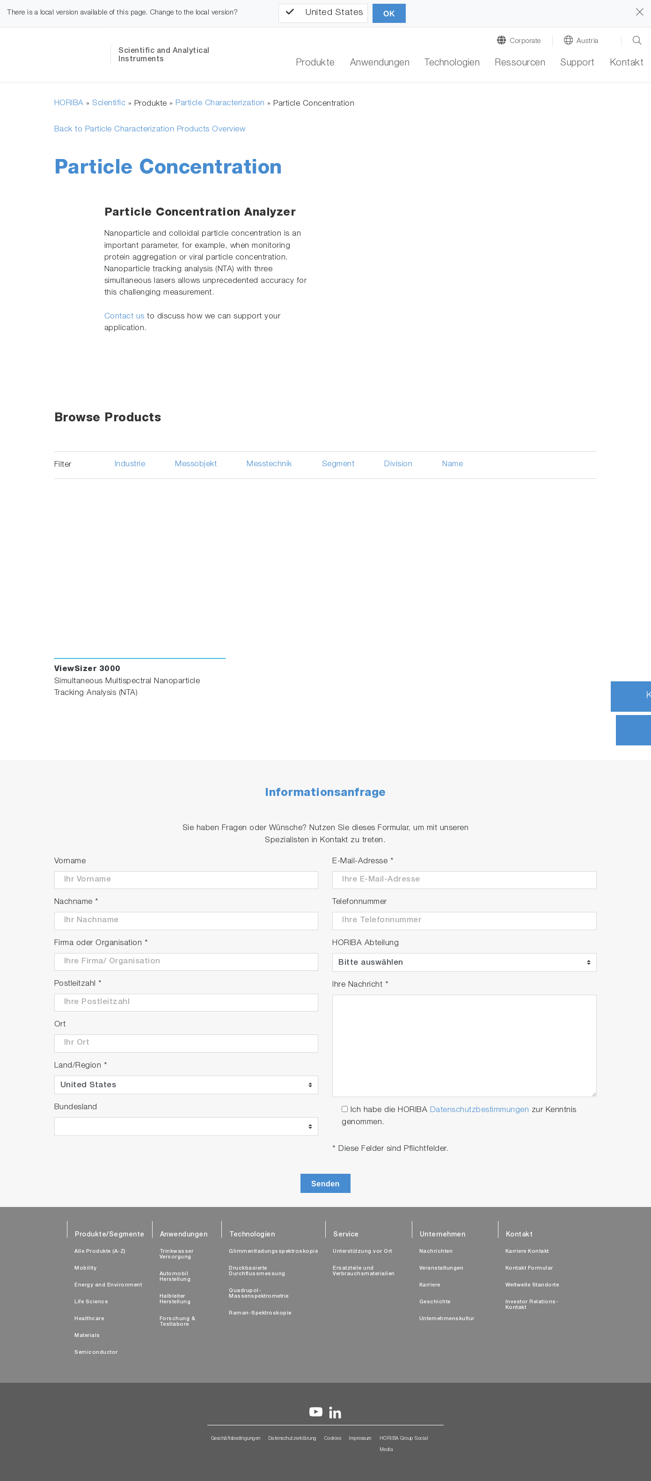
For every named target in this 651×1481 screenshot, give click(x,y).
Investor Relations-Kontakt (532, 1305)
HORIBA (69, 104)
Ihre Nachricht (360, 985)
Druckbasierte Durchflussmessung (257, 1271)
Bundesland (75, 1108)
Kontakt (627, 63)
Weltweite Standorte (532, 1285)
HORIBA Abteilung (365, 943)
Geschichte (435, 1302)
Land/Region (81, 1066)
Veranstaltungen (441, 1268)
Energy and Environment (108, 1285)
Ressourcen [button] (520, 63)
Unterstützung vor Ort (362, 1251)
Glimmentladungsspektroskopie (273, 1251)
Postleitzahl (78, 984)
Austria (588, 41)
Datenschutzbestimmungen (479, 1110)
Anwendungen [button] (380, 63)
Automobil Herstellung (175, 1276)
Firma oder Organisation (101, 943)
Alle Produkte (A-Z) (100, 1251)
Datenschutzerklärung (292, 1439)
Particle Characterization (220, 104)
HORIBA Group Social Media (404, 1444)
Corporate (525, 41)
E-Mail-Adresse (363, 862)
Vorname (70, 862)
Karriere (429, 1285)
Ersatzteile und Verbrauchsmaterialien (364, 1271)
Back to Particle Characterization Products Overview (150, 130)
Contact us (124, 317)
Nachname (76, 902)
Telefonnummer (359, 902)
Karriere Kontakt (527, 1251)
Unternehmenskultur (447, 1319)
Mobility (85, 1268)
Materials (87, 1335)
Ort (60, 1025)
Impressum (360, 1439)
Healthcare (89, 1319)
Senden (325, 1184)
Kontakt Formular (529, 1268)
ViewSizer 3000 (87, 669)
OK (389, 14)
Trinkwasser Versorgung (177, 1254)
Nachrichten (436, 1251)
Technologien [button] (452, 63)
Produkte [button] (315, 63)
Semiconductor (96, 1352)
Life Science (91, 1302)
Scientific (108, 104)
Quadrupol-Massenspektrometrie (259, 1293)
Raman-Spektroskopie (260, 1313)
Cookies (333, 1439)
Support (577, 63)
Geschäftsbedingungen (236, 1439)
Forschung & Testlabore (178, 1321)
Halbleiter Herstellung (175, 1299)
